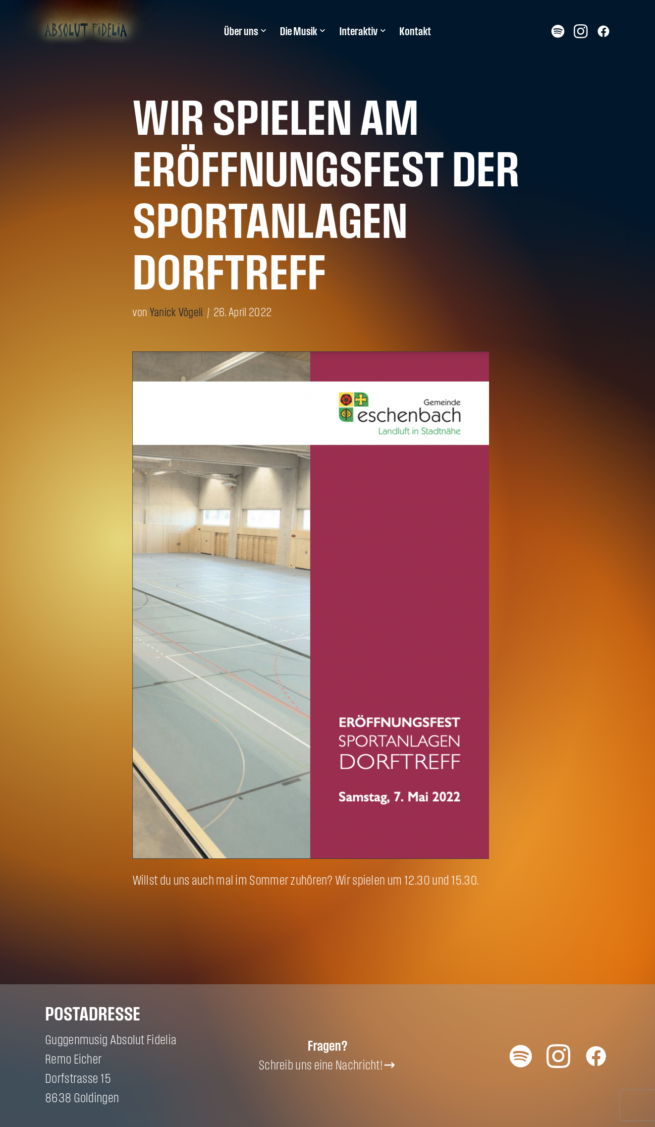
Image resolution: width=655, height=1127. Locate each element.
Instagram (581, 31)
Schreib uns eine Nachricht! (320, 1065)
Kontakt (415, 31)
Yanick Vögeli (176, 312)
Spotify (558, 31)
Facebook (603, 31)
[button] (264, 31)
